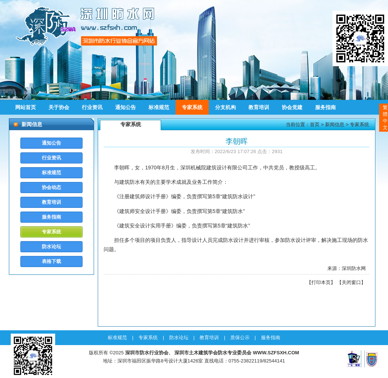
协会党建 (292, 107)
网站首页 (25, 107)
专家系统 (192, 107)
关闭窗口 (351, 282)
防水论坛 (51, 246)
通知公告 (125, 107)
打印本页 (321, 282)
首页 (315, 124)
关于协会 (58, 107)
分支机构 (225, 107)
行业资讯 (92, 107)
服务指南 (325, 107)
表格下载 (51, 261)
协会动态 (51, 187)
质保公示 (240, 337)
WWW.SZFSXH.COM (276, 352)
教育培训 (258, 107)
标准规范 (158, 107)
